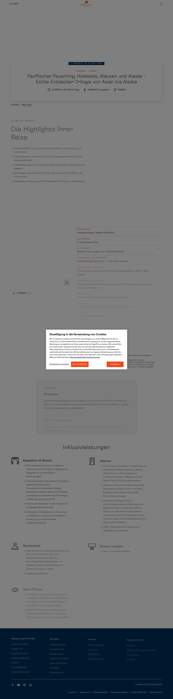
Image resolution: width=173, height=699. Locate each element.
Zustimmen (115, 364)
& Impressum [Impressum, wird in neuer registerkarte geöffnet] (94, 357)
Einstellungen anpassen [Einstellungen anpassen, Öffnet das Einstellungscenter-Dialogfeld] (59, 364)
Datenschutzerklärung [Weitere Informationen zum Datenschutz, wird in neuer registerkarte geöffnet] (79, 357)
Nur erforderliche (79, 364)
